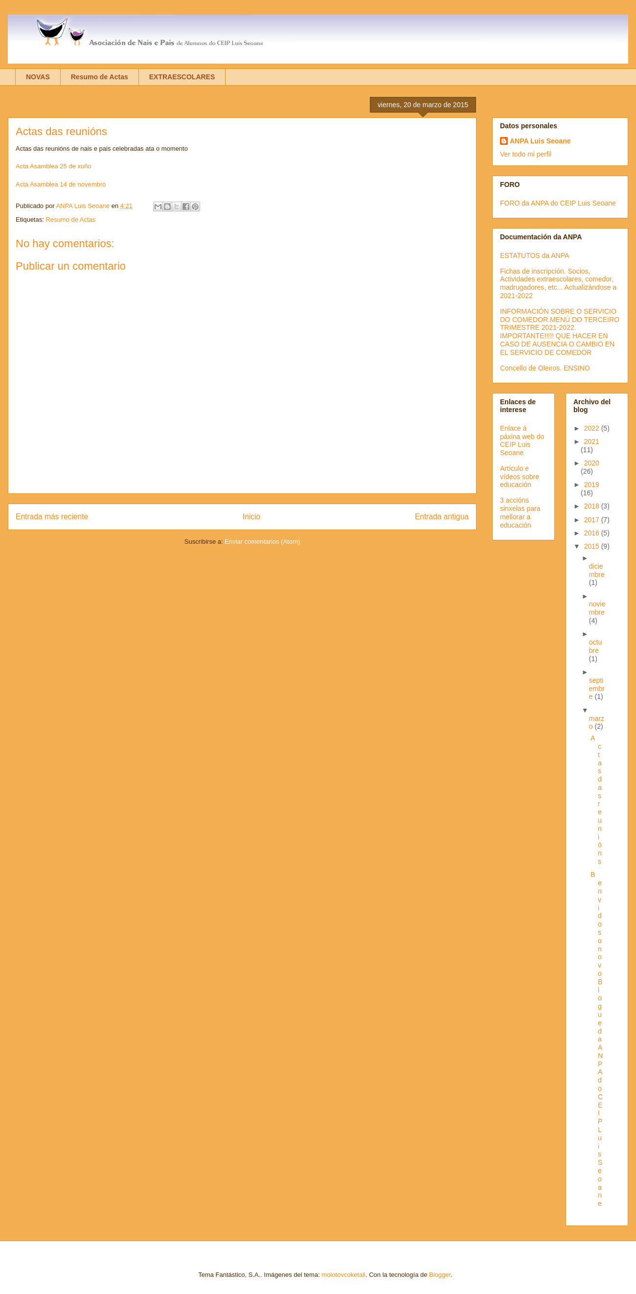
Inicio (251, 516)
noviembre (597, 608)
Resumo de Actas (99, 77)
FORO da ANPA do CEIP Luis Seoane (558, 203)
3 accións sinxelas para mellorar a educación (520, 512)
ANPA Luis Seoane (540, 141)
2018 (592, 506)
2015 (592, 546)
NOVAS (38, 77)
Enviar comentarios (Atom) (262, 541)
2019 (591, 484)
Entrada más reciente (52, 516)
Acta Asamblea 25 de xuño (53, 166)
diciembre (597, 570)
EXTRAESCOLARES (182, 77)
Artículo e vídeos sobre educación (519, 476)
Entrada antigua (442, 516)
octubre (595, 646)
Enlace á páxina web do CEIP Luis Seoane (522, 440)
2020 (591, 463)
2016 (592, 533)
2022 (592, 428)
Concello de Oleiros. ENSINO (545, 368)
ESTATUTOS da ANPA (534, 255)
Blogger (440, 1274)
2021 (591, 441)
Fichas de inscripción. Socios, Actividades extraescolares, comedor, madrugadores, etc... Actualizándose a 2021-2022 (558, 283)
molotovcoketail (343, 1274)
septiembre (597, 688)
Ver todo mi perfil (525, 154)
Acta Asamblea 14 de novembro (61, 184)
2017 (592, 520)
